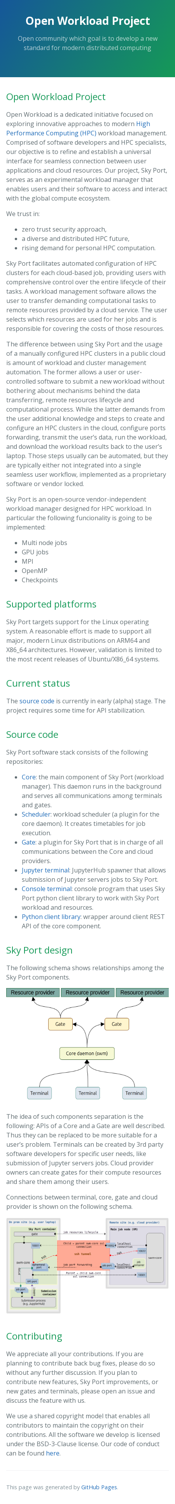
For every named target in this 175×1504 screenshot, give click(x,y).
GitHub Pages (99, 1487)
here (53, 1453)
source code (36, 701)
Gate (28, 842)
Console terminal (47, 888)
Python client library (51, 916)
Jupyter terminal (45, 870)
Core (29, 777)
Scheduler (36, 814)
